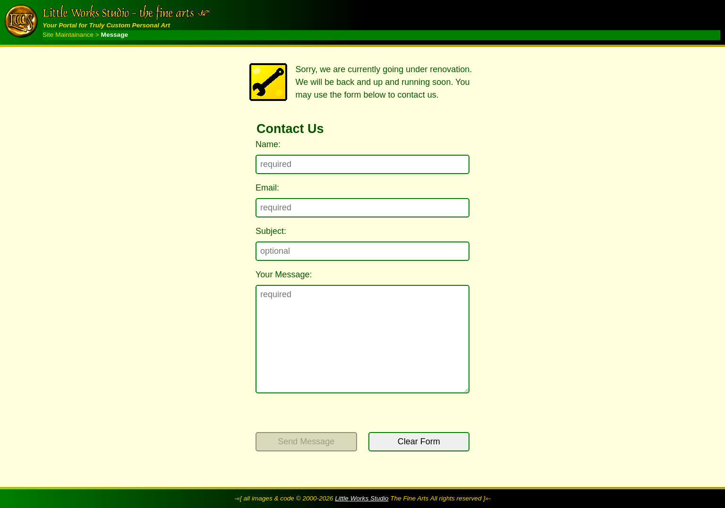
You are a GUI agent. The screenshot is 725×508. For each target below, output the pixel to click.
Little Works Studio (361, 498)
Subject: (271, 231)
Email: (267, 187)
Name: (268, 144)
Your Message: (284, 274)
